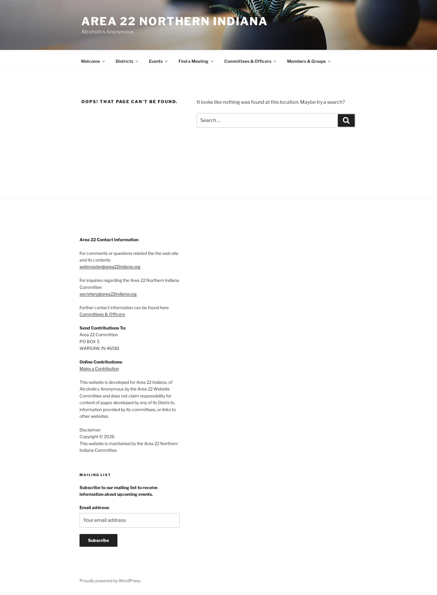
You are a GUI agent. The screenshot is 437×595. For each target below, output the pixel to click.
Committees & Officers (250, 61)
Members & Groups (309, 61)
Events (158, 61)
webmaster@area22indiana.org (110, 266)
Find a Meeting (196, 61)
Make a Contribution (99, 368)
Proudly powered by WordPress (110, 580)
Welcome (93, 61)
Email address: (95, 507)
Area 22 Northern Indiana (174, 21)
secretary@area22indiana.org (108, 293)
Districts (127, 61)
